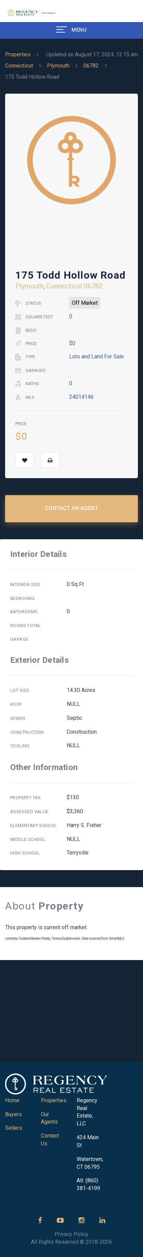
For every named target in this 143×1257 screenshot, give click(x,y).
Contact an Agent (71, 508)
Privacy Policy (71, 1234)
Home (12, 1100)
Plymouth (58, 65)
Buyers (13, 1114)
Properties (18, 54)
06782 (91, 65)
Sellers (13, 1128)
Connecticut (19, 65)
